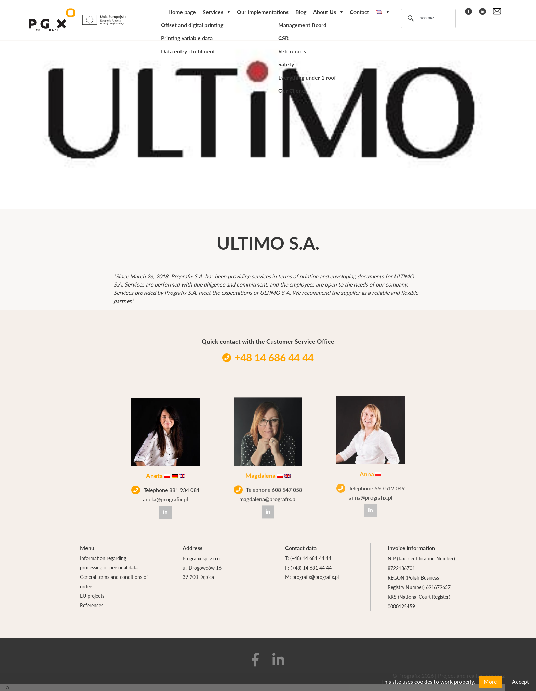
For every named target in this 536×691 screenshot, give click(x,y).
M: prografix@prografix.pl (312, 577)
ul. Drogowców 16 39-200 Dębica (202, 572)
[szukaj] (427, 19)
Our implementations (263, 12)
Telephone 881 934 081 (165, 488)
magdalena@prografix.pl (268, 495)
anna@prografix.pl (370, 489)
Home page (182, 12)
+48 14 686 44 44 (268, 357)
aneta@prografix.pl (165, 498)
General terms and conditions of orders (114, 582)
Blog (300, 12)
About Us (324, 12)
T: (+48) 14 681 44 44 (308, 558)
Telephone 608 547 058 (268, 485)
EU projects (92, 596)
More (490, 682)
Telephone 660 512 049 (370, 479)
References (91, 606)
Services (213, 12)
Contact (359, 12)
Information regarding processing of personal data (109, 563)
